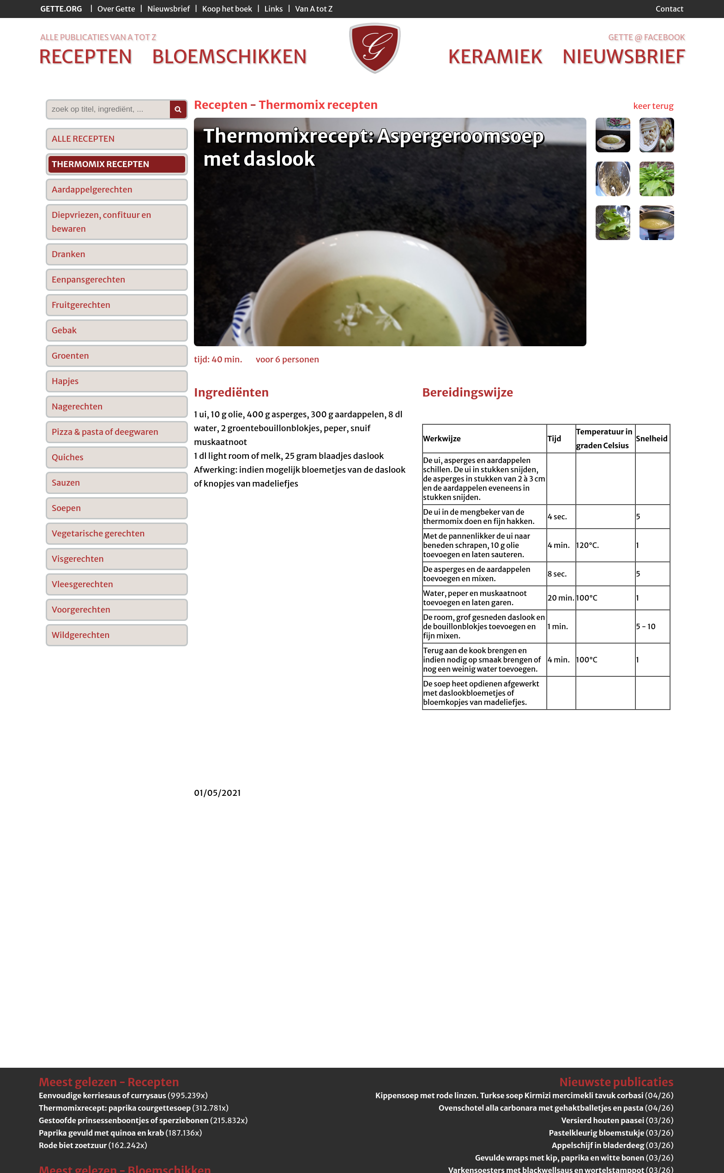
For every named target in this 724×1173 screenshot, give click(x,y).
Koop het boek (227, 8)
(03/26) (617, 1120)
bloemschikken (229, 56)
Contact (669, 8)
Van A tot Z (313, 8)
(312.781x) (134, 1108)
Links (274, 8)
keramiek (495, 56)
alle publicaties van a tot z (98, 37)
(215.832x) (143, 1120)
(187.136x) (120, 1132)
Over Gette (116, 8)
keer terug (654, 106)
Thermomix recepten (318, 104)
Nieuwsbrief (168, 8)
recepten (86, 56)
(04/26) (524, 1095)
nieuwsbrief (623, 56)
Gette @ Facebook (646, 37)
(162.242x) (93, 1145)
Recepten (220, 104)
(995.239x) (123, 1095)
